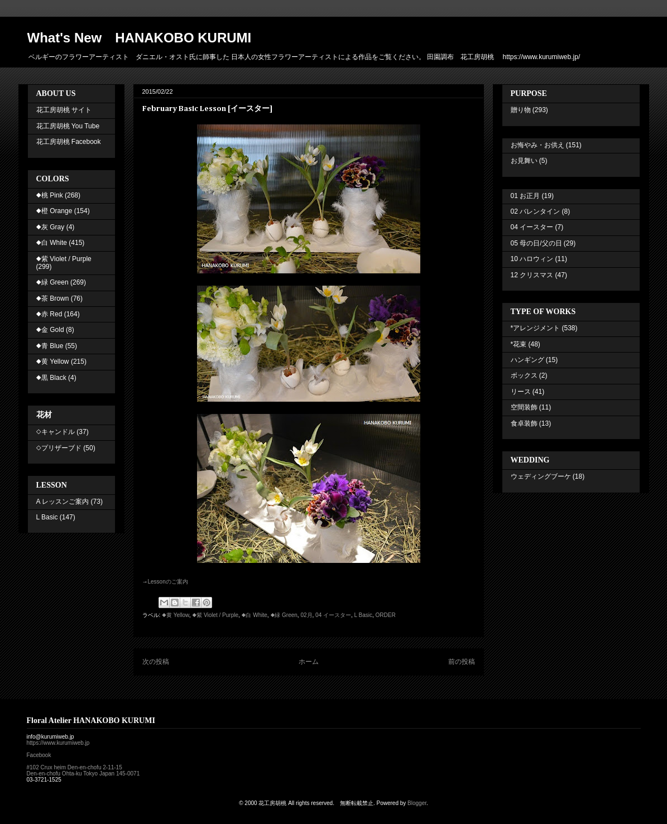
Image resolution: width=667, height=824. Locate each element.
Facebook (39, 755)
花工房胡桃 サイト (64, 110)
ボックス (524, 375)
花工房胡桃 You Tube (68, 126)
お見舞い (524, 161)
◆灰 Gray (50, 227)
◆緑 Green (283, 615)
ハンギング (527, 360)
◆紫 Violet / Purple (215, 615)
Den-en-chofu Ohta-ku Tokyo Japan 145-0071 (83, 773)
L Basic (363, 615)
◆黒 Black (51, 378)
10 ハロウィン (532, 259)
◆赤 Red (49, 314)
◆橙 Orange (54, 211)
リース (521, 392)
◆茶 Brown (52, 298)
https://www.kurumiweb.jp (58, 743)
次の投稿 (155, 662)
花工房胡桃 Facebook (68, 142)
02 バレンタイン (535, 211)
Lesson (168, 582)
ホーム (309, 662)
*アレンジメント (535, 328)
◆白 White (254, 615)
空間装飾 (524, 407)
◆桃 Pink (49, 195)
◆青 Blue (50, 346)
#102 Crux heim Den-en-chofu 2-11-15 (74, 767)
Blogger (416, 803)
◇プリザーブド (58, 448)
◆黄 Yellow (175, 615)
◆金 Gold (50, 330)
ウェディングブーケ (541, 476)
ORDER (386, 615)
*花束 (519, 344)
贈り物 (521, 110)
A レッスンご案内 (62, 501)
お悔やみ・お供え (537, 145)
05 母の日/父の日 (536, 243)
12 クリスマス (532, 275)
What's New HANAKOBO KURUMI (139, 37)
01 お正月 (525, 196)
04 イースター (333, 615)
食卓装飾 (524, 423)
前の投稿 (461, 662)
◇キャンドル (55, 432)
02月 (306, 615)
